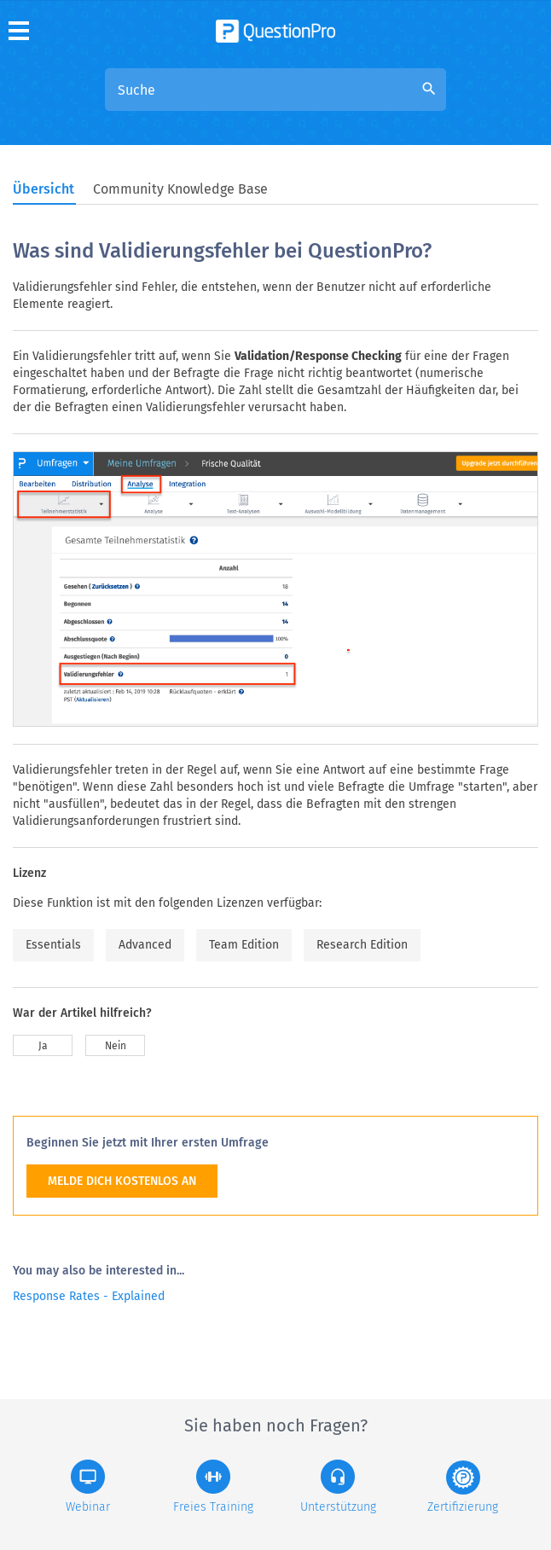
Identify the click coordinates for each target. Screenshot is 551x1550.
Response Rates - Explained (89, 1296)
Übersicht (43, 189)
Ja (43, 1046)
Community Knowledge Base (180, 189)
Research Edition (362, 945)
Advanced (145, 945)
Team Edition (244, 945)
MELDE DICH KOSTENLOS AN (122, 1181)
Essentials (53, 945)
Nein (115, 1046)
